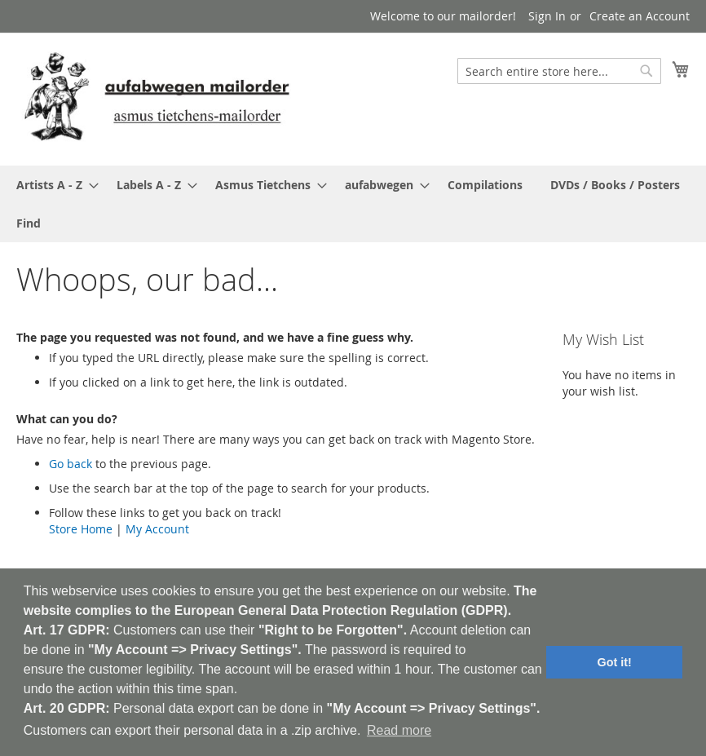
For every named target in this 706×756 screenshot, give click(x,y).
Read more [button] (399, 730)
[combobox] (559, 71)
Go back (70, 463)
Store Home (81, 529)
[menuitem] (53, 185)
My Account (157, 529)
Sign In (547, 16)
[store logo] (156, 98)
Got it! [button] (615, 662)
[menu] (353, 204)
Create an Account (639, 16)
